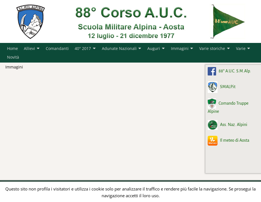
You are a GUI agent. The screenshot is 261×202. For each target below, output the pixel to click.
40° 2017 (83, 48)
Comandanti (57, 48)
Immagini (180, 48)
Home (12, 48)
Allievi (29, 48)
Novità (13, 57)
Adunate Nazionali (119, 48)
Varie (241, 48)
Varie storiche (212, 48)
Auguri (153, 48)
